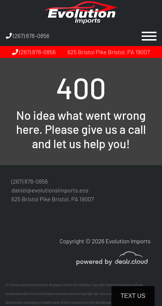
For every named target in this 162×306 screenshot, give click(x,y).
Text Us (133, 296)
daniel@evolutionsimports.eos (50, 190)
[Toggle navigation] (149, 35)
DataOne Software (119, 285)
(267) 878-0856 (27, 35)
